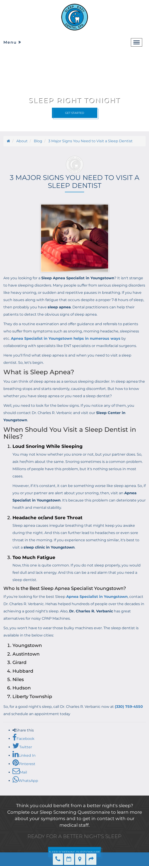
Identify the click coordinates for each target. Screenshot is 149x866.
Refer (91, 859)
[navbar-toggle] (136, 42)
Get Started (74, 113)
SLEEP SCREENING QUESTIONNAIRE (74, 852)
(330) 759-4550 (129, 706)
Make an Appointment (69, 859)
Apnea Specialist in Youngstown (97, 596)
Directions (80, 859)
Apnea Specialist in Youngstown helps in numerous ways (65, 338)
